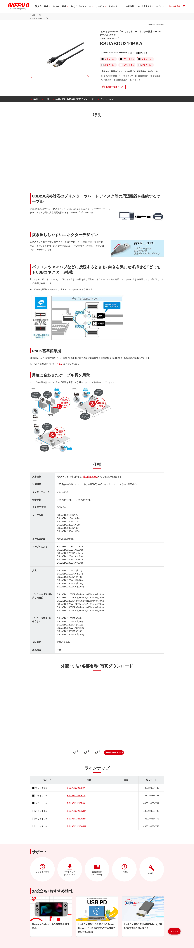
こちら (59, 364)
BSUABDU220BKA (76, 795)
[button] (114, 752)
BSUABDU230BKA (76, 787)
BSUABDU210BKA (76, 803)
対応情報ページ (90, 476)
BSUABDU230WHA (76, 810)
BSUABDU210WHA (76, 826)
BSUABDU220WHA (76, 818)
